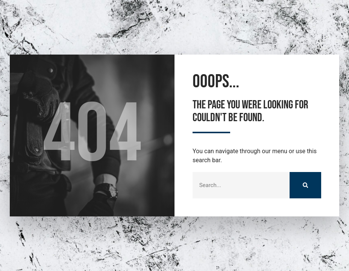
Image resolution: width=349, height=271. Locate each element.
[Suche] (305, 185)
